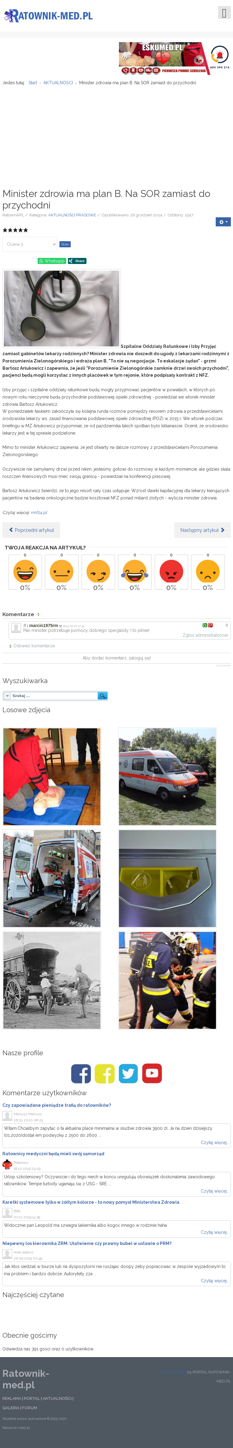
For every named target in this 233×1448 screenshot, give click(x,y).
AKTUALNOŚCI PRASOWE (72, 218)
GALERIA (10, 1411)
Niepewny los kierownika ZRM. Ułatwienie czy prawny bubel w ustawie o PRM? (86, 1247)
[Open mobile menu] (224, 12)
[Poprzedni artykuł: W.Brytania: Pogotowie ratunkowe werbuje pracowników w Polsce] (31, 534)
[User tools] (223, 225)
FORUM (29, 1411)
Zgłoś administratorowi (205, 638)
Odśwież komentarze (34, 649)
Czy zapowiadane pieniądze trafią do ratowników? (56, 1108)
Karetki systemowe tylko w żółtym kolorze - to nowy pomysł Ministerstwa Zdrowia (90, 1205)
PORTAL (32, 1402)
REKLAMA (11, 1402)
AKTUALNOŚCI (57, 1402)
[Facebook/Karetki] (104, 1077)
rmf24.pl (39, 515)
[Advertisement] (116, 137)
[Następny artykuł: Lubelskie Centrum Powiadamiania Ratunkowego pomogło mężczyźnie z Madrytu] (202, 534)
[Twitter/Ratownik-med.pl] (128, 1077)
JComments (223, 669)
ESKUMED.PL (174, 1375)
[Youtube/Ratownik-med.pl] (152, 1077)
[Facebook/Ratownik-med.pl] (81, 1077)
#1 (25, 629)
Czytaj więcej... (215, 1146)
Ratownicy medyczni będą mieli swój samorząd (53, 1157)
